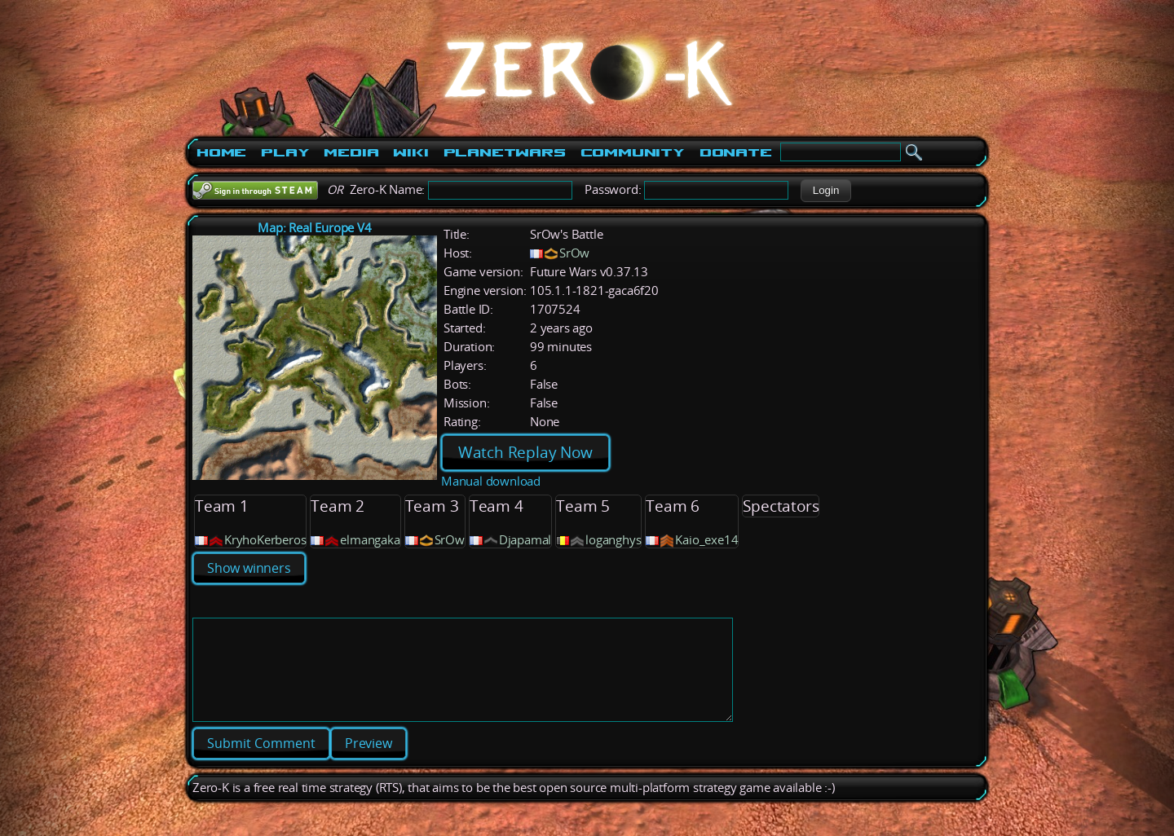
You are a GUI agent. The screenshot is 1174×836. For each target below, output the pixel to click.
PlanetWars (505, 152)
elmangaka (369, 540)
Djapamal (525, 540)
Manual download (491, 481)
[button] (825, 190)
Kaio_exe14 (706, 540)
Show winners (249, 568)
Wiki (410, 152)
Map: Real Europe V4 (314, 227)
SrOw (574, 253)
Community (632, 152)
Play (285, 152)
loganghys (613, 540)
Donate (736, 152)
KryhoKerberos (265, 540)
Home (221, 152)
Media (351, 152)
